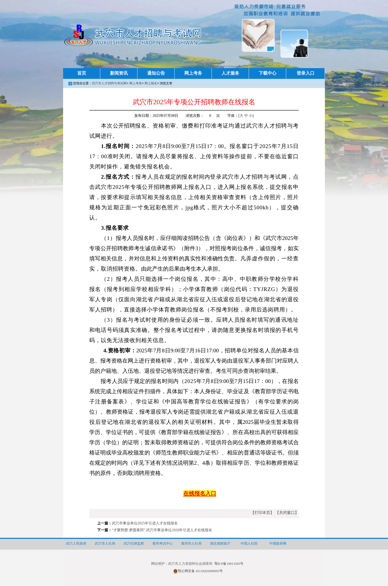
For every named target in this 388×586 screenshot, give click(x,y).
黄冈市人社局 (191, 543)
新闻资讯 (119, 73)
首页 (81, 73)
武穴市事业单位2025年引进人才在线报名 (145, 523)
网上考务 (193, 73)
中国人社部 (249, 543)
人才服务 (230, 73)
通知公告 (156, 73)
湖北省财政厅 (220, 543)
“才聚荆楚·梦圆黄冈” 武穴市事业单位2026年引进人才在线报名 (162, 530)
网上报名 (151, 83)
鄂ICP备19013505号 (228, 564)
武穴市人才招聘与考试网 (109, 83)
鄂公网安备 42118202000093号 (198, 571)
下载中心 (267, 73)
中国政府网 (277, 543)
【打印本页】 (262, 513)
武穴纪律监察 (134, 543)
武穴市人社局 (105, 543)
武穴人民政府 (76, 543)
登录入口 (305, 73)
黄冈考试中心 (162, 543)
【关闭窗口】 (287, 513)
